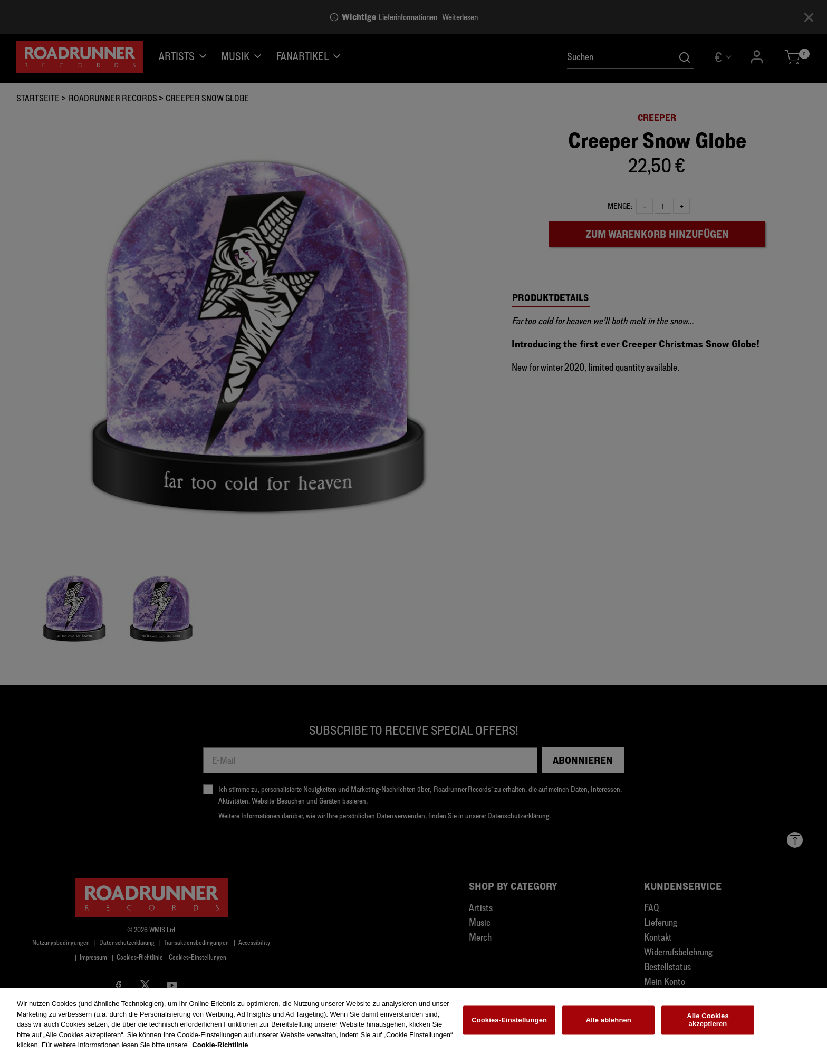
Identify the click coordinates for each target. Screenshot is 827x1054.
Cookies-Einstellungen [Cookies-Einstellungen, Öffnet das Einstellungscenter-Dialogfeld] (509, 1025)
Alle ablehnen (608, 1025)
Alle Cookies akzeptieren (708, 1025)
